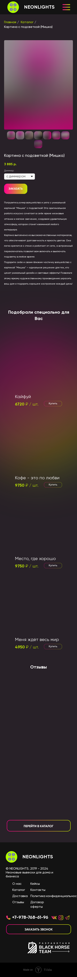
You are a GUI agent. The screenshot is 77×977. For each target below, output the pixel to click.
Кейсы (35, 884)
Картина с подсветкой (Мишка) (28, 27)
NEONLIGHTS (37, 856)
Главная (10, 22)
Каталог (27, 22)
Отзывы (18, 902)
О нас (17, 884)
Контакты (37, 890)
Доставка (20, 896)
